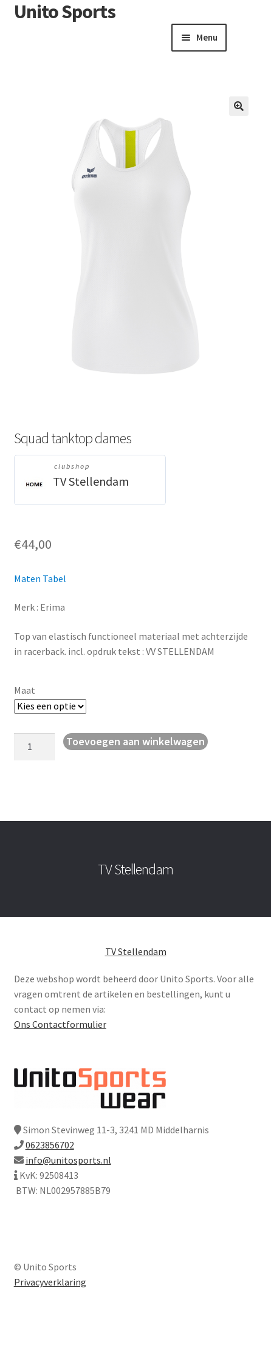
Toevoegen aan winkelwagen (135, 741)
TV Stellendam (91, 481)
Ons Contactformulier (60, 1024)
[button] (239, 106)
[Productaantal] (34, 747)
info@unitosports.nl (68, 1160)
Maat (24, 690)
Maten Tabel (40, 578)
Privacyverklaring (50, 1282)
